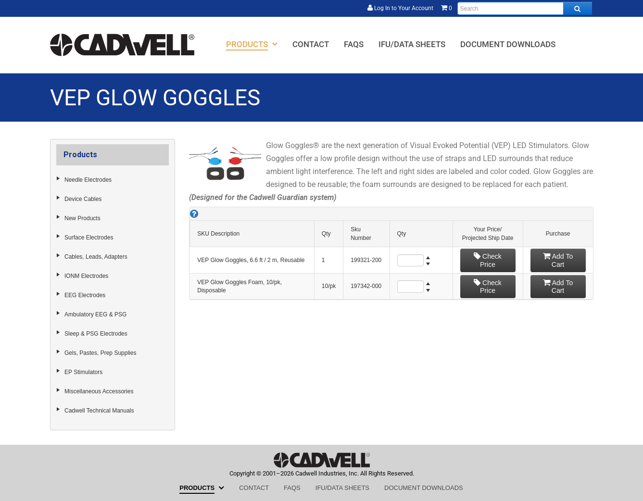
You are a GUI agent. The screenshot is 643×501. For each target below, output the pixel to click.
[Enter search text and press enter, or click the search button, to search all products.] (524, 8)
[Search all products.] (577, 8)
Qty (326, 233)
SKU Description (218, 233)
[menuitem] (251, 44)
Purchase (558, 233)
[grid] (391, 253)
